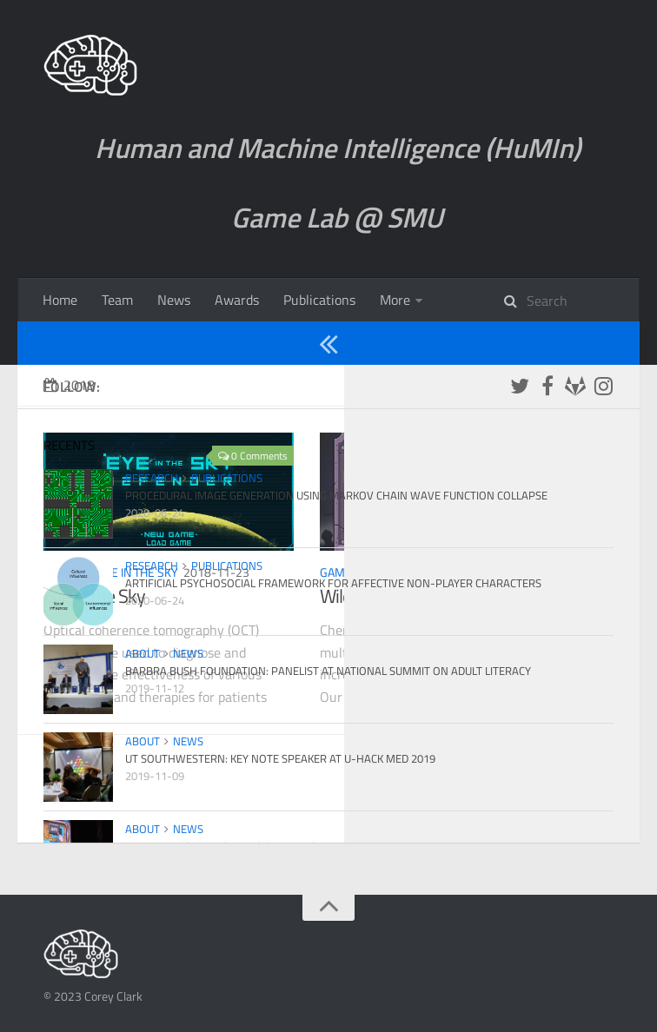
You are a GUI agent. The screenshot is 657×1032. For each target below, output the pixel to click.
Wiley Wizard (413, 615)
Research (555, 299)
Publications (319, 299)
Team (117, 299)
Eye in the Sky (137, 615)
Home (60, 299)
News (173, 299)
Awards (237, 299)
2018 (69, 428)
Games (472, 299)
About (397, 299)
